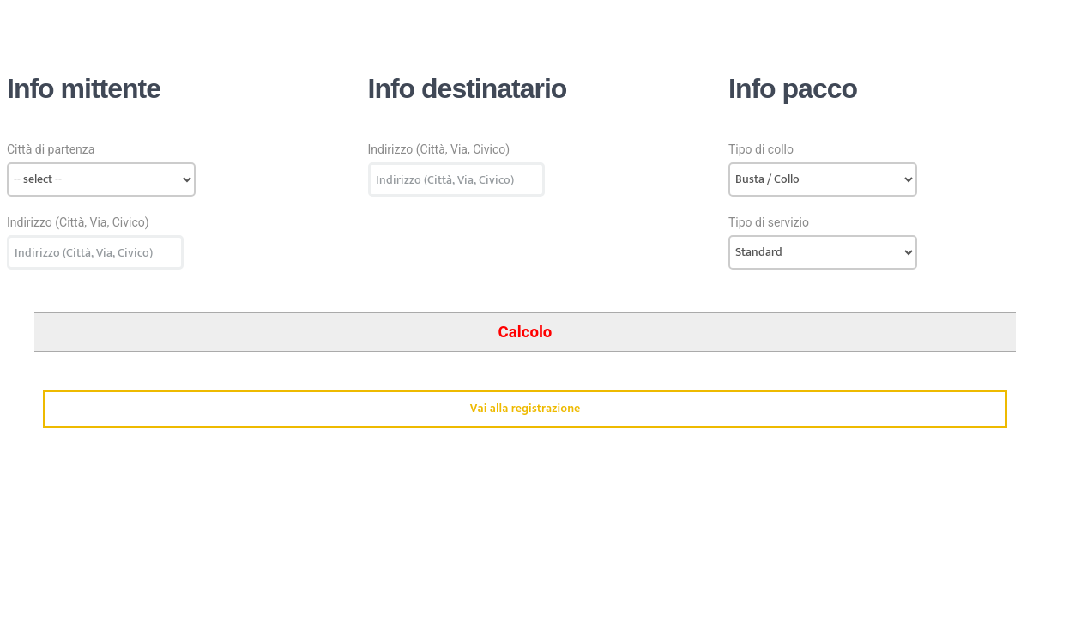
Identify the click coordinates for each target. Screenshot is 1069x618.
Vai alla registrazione (524, 409)
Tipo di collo (761, 149)
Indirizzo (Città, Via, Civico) (78, 222)
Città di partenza (50, 149)
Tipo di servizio (768, 222)
